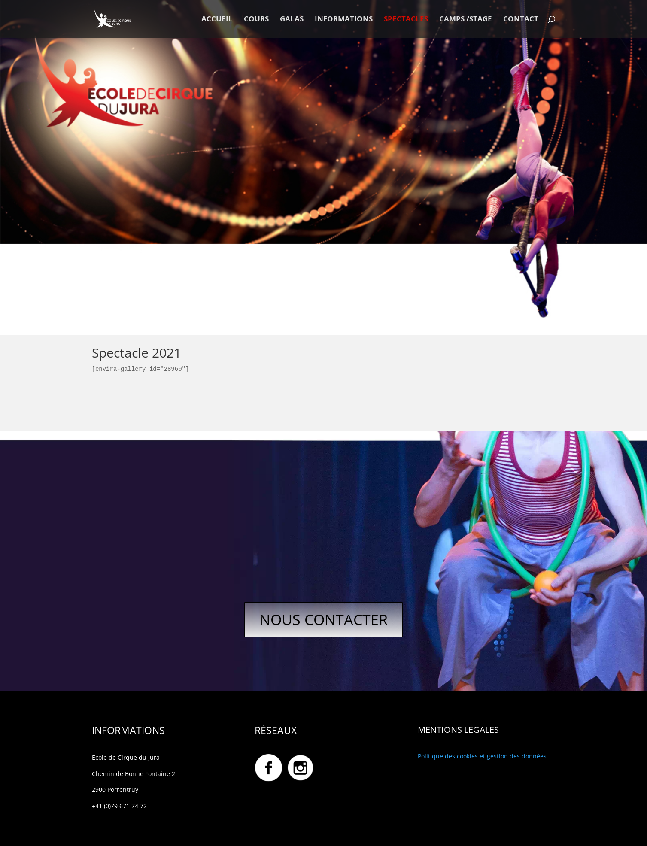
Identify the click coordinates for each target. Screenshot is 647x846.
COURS (256, 20)
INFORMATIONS (344, 20)
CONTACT (520, 20)
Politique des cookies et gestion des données (482, 756)
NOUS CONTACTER (323, 619)
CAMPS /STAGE (465, 20)
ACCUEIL (217, 20)
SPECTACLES (406, 20)
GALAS (292, 20)
